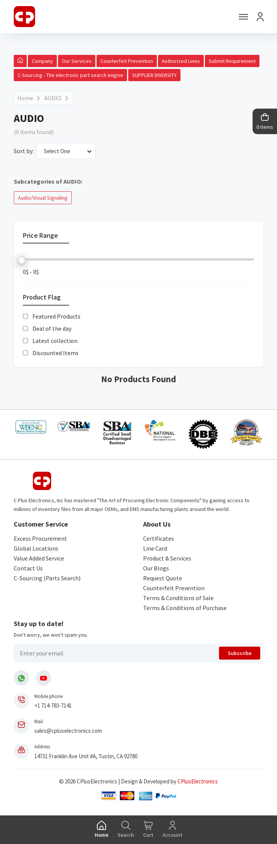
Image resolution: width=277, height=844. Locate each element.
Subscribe (239, 653)
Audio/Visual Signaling (43, 197)
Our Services (77, 61)
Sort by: (24, 151)
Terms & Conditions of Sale (178, 598)
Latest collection (54, 340)
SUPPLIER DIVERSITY (154, 75)
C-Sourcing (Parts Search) (47, 578)
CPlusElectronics (197, 781)
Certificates (158, 538)
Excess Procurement (40, 538)
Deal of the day (51, 328)
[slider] (22, 260)
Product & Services (167, 558)
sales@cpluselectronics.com (68, 730)
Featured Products (56, 316)
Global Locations (36, 548)
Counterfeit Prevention (126, 61)
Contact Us (28, 568)
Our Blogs (156, 568)
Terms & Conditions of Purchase (185, 608)
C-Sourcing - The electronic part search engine (70, 75)
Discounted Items (55, 353)
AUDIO (52, 98)
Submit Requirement (232, 61)
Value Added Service (39, 558)
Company (42, 61)
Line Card (155, 548)
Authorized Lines (181, 61)
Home (25, 98)
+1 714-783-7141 (53, 705)
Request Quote (162, 578)
